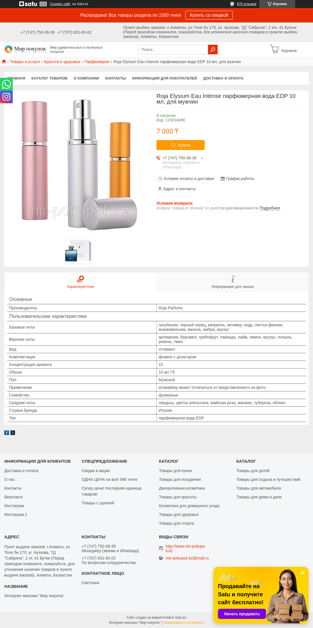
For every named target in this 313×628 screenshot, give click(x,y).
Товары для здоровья (179, 514)
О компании (86, 78)
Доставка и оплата (223, 78)
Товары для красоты (178, 497)
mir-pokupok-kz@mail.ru (187, 558)
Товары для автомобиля (258, 488)
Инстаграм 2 (15, 514)
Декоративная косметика (182, 488)
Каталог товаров (49, 78)
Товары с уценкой (98, 503)
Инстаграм (14, 505)
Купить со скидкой (209, 15)
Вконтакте (13, 497)
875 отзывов (246, 4)
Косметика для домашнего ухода (189, 505)
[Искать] (213, 49)
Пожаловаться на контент (183, 623)
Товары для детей (252, 470)
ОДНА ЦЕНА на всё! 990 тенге (110, 479)
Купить (184, 145)
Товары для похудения (180, 479)
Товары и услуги (25, 61)
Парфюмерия (96, 61)
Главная (16, 78)
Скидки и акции (96, 470)
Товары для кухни (175, 470)
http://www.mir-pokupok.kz (185, 548)
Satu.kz (180, 618)
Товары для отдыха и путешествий (268, 479)
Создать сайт (60, 4)
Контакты (115, 78)
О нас (9, 479)
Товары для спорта (176, 523)
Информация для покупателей (164, 78)
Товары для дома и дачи (259, 497)
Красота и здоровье (62, 61)
